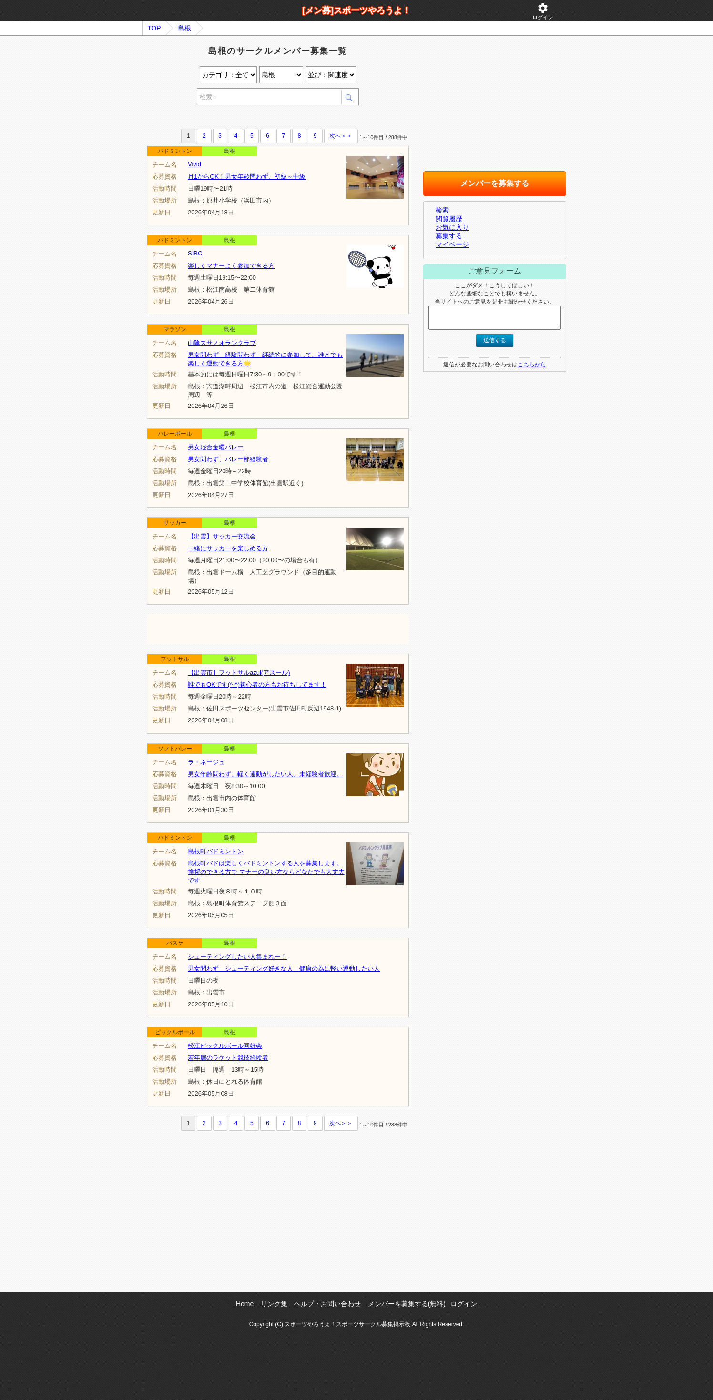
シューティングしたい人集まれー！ (237, 956)
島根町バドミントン (216, 851)
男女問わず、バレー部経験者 (228, 459)
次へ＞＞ (340, 135)
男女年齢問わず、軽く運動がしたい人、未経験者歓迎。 (265, 774)
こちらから (532, 364)
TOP (154, 28)
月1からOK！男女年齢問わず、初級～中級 (247, 176)
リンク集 (274, 1304)
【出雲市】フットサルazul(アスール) (239, 672)
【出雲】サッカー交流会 (222, 536)
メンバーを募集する (494, 183)
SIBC (195, 253)
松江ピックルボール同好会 (225, 1045)
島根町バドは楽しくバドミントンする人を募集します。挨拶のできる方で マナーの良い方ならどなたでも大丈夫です (266, 872)
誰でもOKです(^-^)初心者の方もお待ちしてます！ (257, 684)
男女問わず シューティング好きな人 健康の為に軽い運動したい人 (284, 968)
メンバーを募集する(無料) (407, 1304)
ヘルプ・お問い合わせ (327, 1304)
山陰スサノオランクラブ (222, 342)
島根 (184, 28)
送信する (494, 340)
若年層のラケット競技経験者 (228, 1057)
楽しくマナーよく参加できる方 (231, 265)
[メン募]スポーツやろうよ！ (356, 10)
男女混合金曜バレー (216, 447)
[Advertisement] (258, 118)
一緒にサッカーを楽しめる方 (228, 548)
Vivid (194, 164)
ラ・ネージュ (206, 762)
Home (245, 1304)
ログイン (542, 11)
